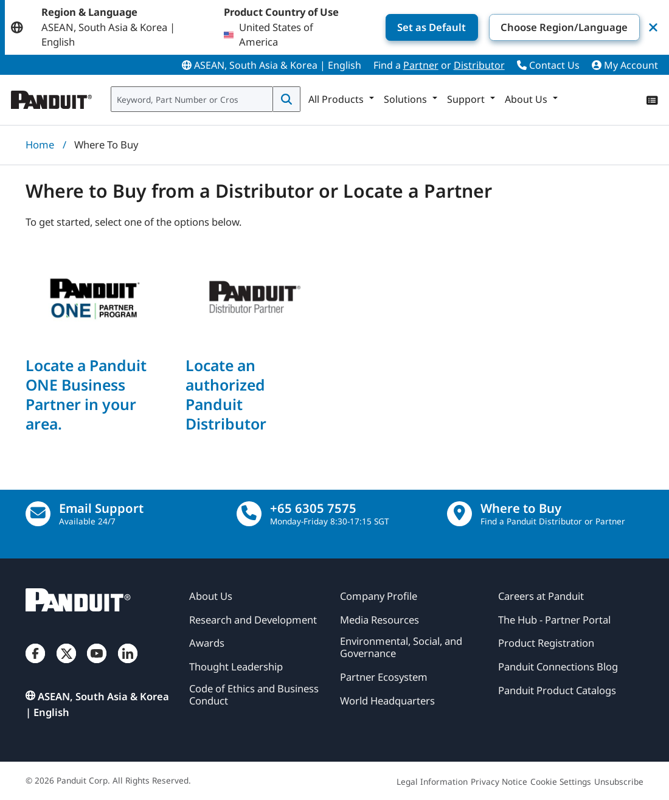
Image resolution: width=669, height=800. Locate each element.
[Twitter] (66, 665)
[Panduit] (51, 97)
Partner (420, 65)
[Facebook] (35, 665)
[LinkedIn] (127, 665)
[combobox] (191, 99)
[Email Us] (38, 513)
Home (40, 144)
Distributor (479, 65)
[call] (249, 513)
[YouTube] (96, 665)
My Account (625, 65)
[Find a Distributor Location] (459, 513)
